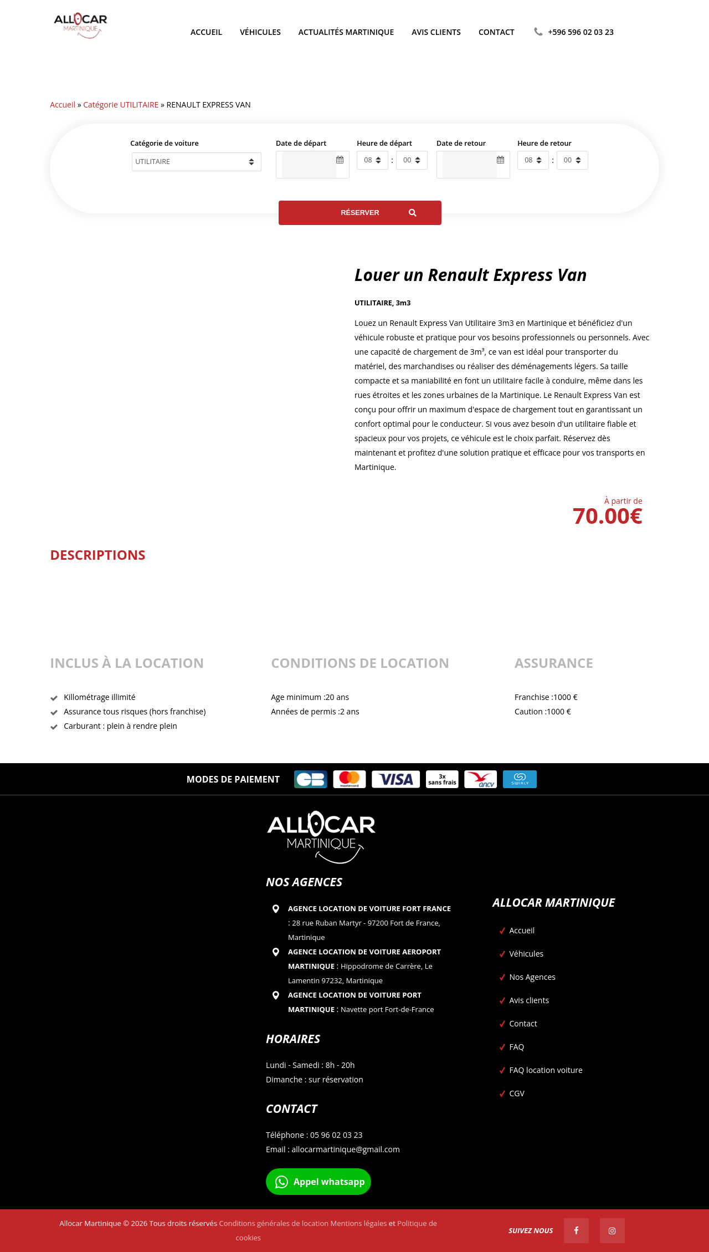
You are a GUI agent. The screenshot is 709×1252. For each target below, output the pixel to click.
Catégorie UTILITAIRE (120, 104)
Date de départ (301, 143)
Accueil (62, 104)
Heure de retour (544, 143)
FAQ (517, 1046)
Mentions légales (359, 1223)
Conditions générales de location (273, 1223)
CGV (517, 1093)
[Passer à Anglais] (632, 32)
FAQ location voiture (546, 1070)
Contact (523, 1023)
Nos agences (304, 882)
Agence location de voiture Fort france (369, 908)
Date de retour (461, 143)
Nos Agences (533, 977)
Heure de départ (384, 143)
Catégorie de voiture (164, 143)
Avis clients (529, 1000)
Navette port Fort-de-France (387, 1009)
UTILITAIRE (373, 303)
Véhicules (527, 953)
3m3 (403, 303)
